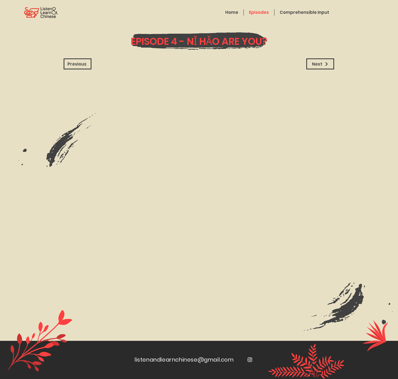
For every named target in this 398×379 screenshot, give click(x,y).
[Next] (320, 63)
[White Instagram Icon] (250, 360)
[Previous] (77, 63)
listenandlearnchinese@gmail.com (184, 360)
